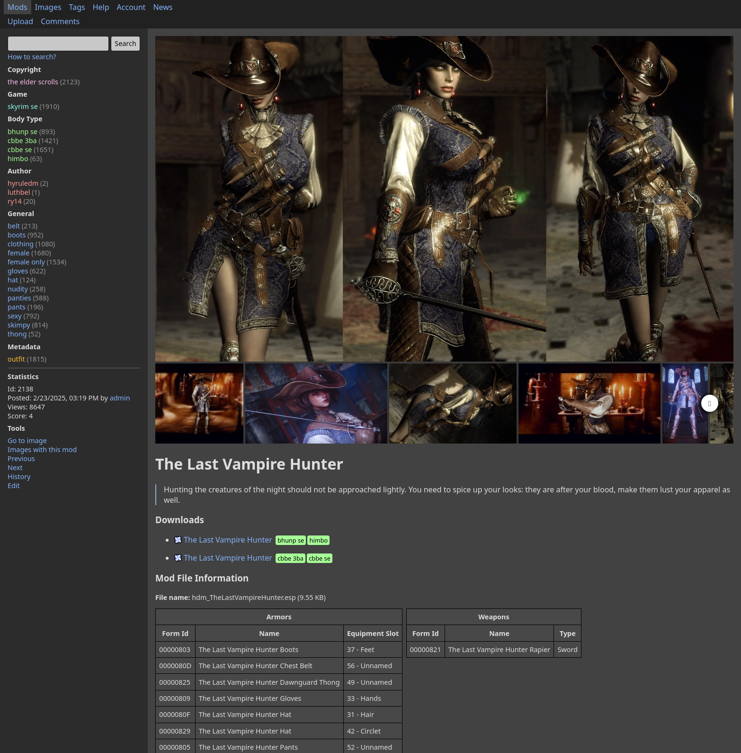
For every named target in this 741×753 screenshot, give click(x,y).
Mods (17, 7)
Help (101, 7)
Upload (20, 21)
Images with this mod (42, 449)
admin (120, 397)
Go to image (27, 440)
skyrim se (33, 106)
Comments (60, 21)
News (162, 7)
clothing (31, 243)
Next (15, 467)
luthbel (24, 192)
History (19, 476)
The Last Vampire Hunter (252, 540)
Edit (14, 485)
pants (25, 306)
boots (25, 234)
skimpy (28, 324)
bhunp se (31, 131)
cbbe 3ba (33, 140)
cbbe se (31, 149)
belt (22, 225)
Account (131, 7)
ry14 (22, 201)
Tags (77, 7)
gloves (26, 270)
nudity (26, 288)
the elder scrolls (44, 81)
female (29, 252)
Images (48, 7)
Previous (21, 458)
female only (37, 261)
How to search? (32, 56)
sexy (23, 315)
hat (22, 279)
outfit (27, 358)
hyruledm (28, 183)
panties (28, 297)
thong (24, 333)
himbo (25, 158)
